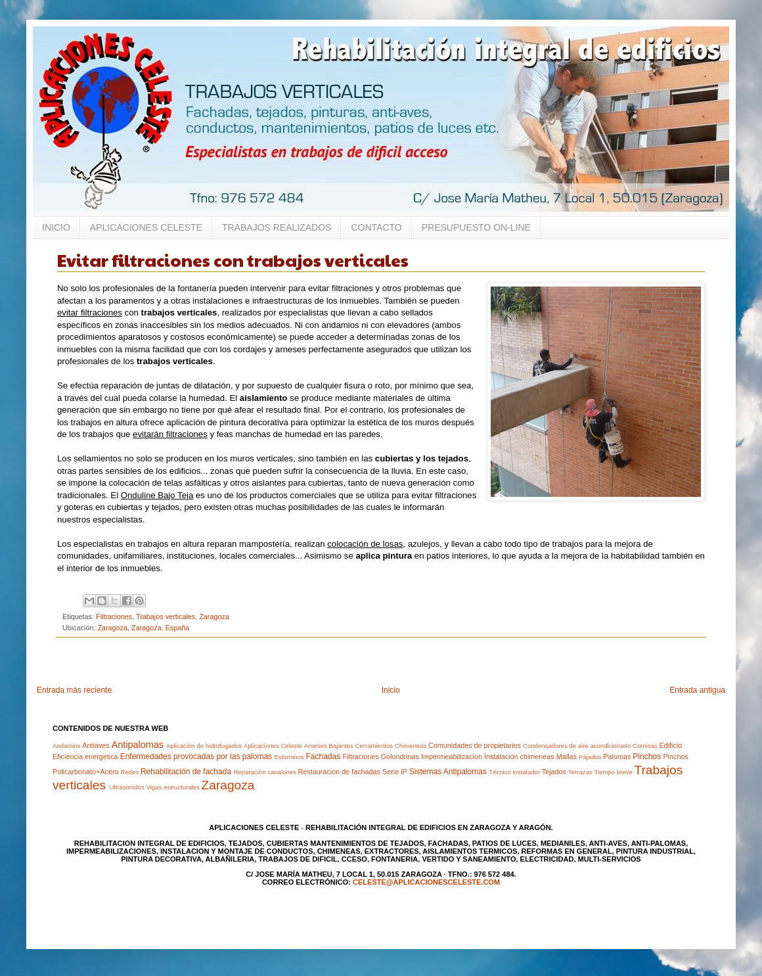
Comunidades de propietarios (474, 745)
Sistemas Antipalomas (448, 771)
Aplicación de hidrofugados (204, 745)
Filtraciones (114, 616)
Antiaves (95, 745)
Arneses (315, 745)
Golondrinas (400, 756)
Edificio (670, 745)
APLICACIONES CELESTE (146, 227)
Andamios (67, 745)
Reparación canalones (264, 772)
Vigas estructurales (172, 787)
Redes (130, 772)
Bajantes (340, 745)
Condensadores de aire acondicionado (577, 745)
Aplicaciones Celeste (273, 745)
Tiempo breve (613, 772)
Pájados (590, 756)
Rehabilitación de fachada (186, 771)
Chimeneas (411, 745)
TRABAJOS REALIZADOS (276, 227)
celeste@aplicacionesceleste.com (426, 882)
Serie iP (394, 772)
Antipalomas (138, 744)
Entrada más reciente (74, 690)
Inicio (391, 690)
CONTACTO (376, 227)
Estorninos (288, 756)
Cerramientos (374, 745)
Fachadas (322, 756)
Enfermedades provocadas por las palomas (196, 756)
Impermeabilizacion (451, 756)
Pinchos (647, 756)
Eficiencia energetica (85, 756)
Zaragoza (214, 616)
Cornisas (645, 745)
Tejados (554, 772)
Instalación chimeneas (519, 756)
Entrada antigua (697, 690)
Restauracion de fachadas (339, 772)
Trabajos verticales (165, 616)
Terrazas (580, 772)
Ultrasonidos (126, 787)
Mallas (566, 756)
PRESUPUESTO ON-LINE (476, 227)
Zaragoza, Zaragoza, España (143, 628)
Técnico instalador (514, 772)
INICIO (56, 227)
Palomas (617, 756)
